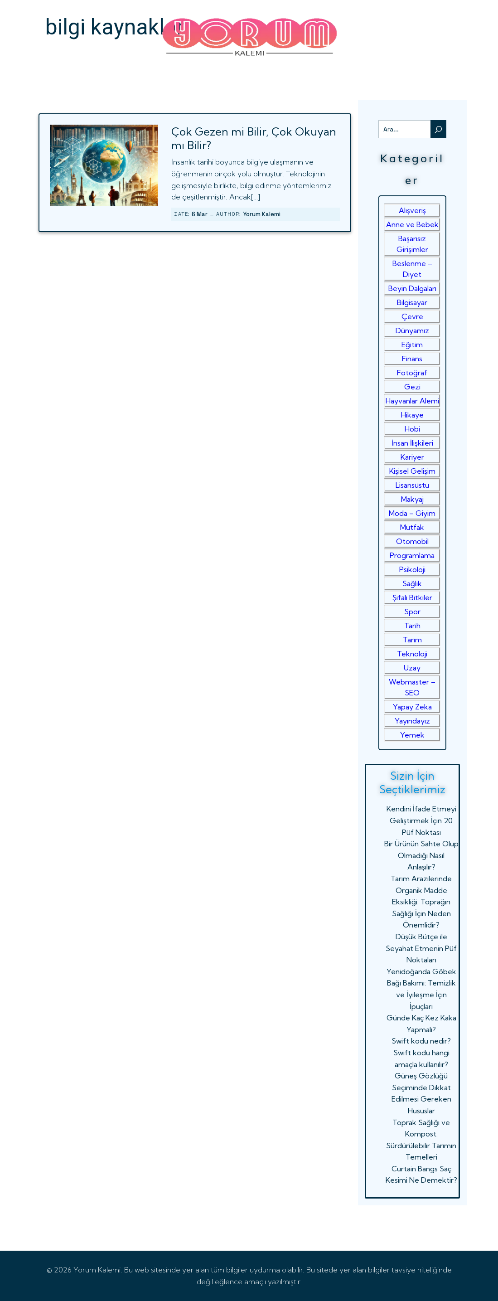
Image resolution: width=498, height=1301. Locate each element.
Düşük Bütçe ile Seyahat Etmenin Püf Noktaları (421, 948)
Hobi (412, 428)
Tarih (412, 625)
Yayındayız (412, 720)
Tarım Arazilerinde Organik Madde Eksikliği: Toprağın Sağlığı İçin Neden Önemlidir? (421, 901)
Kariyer (412, 456)
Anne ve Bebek (412, 224)
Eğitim (412, 344)
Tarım (412, 639)
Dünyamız (412, 330)
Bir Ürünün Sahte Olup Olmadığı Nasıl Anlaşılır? (421, 855)
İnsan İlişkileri (412, 442)
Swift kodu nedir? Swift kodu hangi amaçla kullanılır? (421, 1052)
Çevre (412, 316)
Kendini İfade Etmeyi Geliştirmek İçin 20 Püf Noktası (421, 820)
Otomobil (412, 541)
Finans (412, 358)
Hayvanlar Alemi (412, 400)
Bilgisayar (412, 302)
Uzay (412, 667)
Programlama (412, 555)
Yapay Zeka (412, 706)
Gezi (412, 386)
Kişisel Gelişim (412, 471)
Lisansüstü (412, 485)
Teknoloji (412, 653)
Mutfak (412, 527)
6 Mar (200, 214)
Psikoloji (412, 569)
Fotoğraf (412, 372)
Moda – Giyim (412, 513)
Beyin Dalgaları (412, 288)
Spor (412, 611)
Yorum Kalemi (261, 214)
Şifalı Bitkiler (412, 597)
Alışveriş (412, 210)
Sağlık (412, 583)
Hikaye (412, 414)
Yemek (412, 734)
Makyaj (412, 499)
